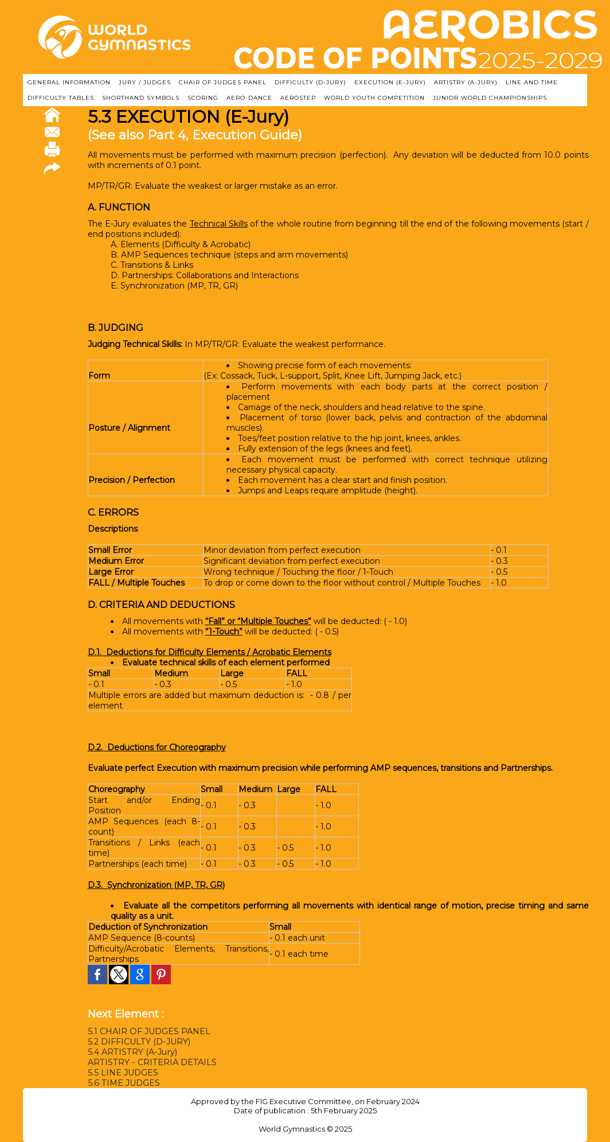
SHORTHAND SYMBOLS (140, 98)
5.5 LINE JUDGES (122, 1072)
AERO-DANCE (249, 98)
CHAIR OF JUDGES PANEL (223, 82)
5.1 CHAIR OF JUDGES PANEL (148, 1031)
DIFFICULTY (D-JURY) (310, 82)
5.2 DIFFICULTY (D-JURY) (138, 1041)
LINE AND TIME (532, 82)
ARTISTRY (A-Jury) (466, 82)
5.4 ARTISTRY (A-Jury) (131, 1052)
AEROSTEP (298, 98)
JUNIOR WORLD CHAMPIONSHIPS (490, 98)
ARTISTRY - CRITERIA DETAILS (151, 1062)
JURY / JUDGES (145, 82)
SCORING (202, 98)
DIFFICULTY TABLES (61, 98)
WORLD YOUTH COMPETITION (374, 98)
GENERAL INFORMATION (69, 82)
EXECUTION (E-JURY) (390, 82)
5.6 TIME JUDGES (123, 1083)
